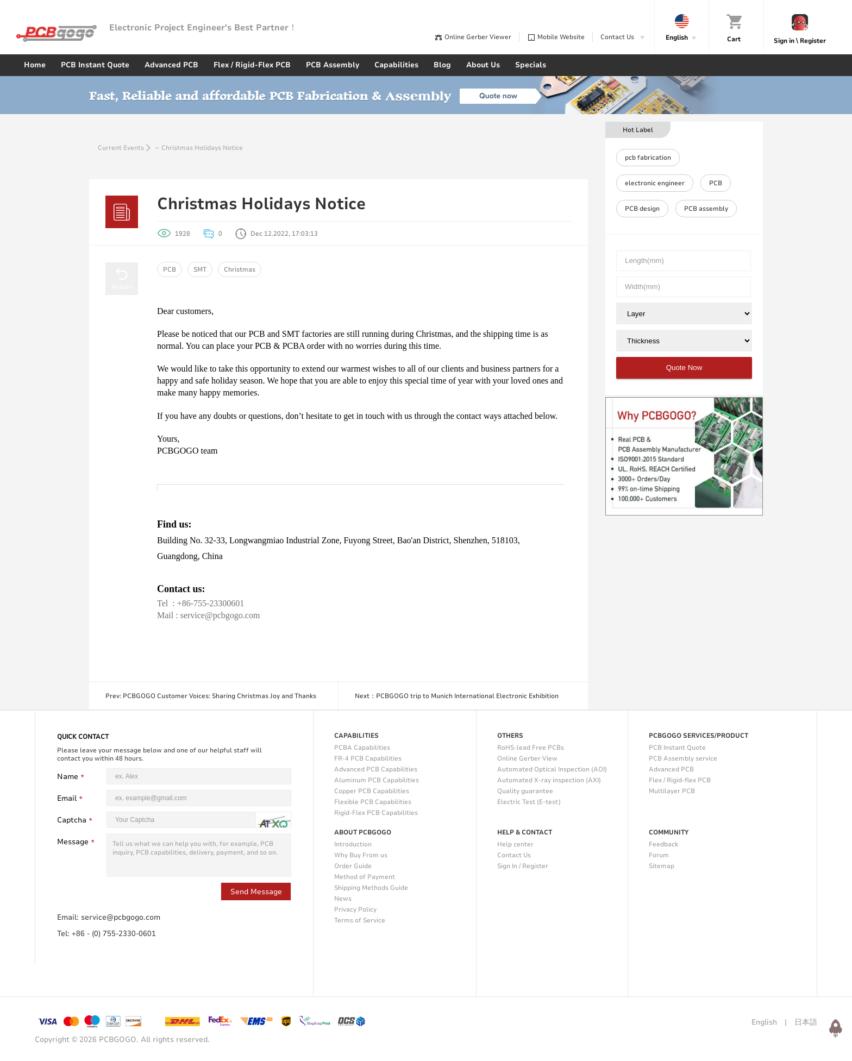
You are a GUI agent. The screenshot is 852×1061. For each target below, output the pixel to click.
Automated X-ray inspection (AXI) (549, 780)
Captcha (76, 820)
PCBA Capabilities (362, 747)
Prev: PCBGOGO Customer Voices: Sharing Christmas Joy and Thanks (210, 696)
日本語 (805, 1022)
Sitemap (661, 866)
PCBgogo (56, 33)
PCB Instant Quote (95, 65)
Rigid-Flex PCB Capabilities (376, 812)
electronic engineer (655, 183)
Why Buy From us (360, 855)
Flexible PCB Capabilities (372, 802)
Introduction (353, 844)
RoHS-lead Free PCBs (530, 747)
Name (72, 776)
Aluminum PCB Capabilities (376, 780)
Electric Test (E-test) (529, 802)
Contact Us (514, 855)
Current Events (121, 147)
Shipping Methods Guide (371, 887)
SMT (199, 269)
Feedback (663, 844)
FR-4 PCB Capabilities (368, 758)
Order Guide (353, 866)
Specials (530, 65)
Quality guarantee (525, 791)
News (343, 898)
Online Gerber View (527, 758)
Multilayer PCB (672, 791)
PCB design (642, 208)
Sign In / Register (522, 866)
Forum (659, 855)
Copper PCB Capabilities (371, 791)
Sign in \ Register (800, 40)
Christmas (239, 269)
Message (77, 842)
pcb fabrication (648, 157)
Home (35, 65)
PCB (169, 269)
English (764, 1022)
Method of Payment (364, 876)
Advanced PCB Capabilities (375, 769)
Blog (442, 65)
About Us (483, 65)
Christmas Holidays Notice (202, 147)
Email (71, 798)
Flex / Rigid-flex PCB (680, 780)
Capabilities (396, 65)
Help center (515, 844)
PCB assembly (706, 208)
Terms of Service (359, 920)
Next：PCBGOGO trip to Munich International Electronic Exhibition (457, 696)
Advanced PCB (171, 65)
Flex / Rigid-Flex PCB (252, 65)
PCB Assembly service (683, 758)
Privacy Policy (355, 909)
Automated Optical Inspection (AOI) (552, 769)
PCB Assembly (332, 65)
